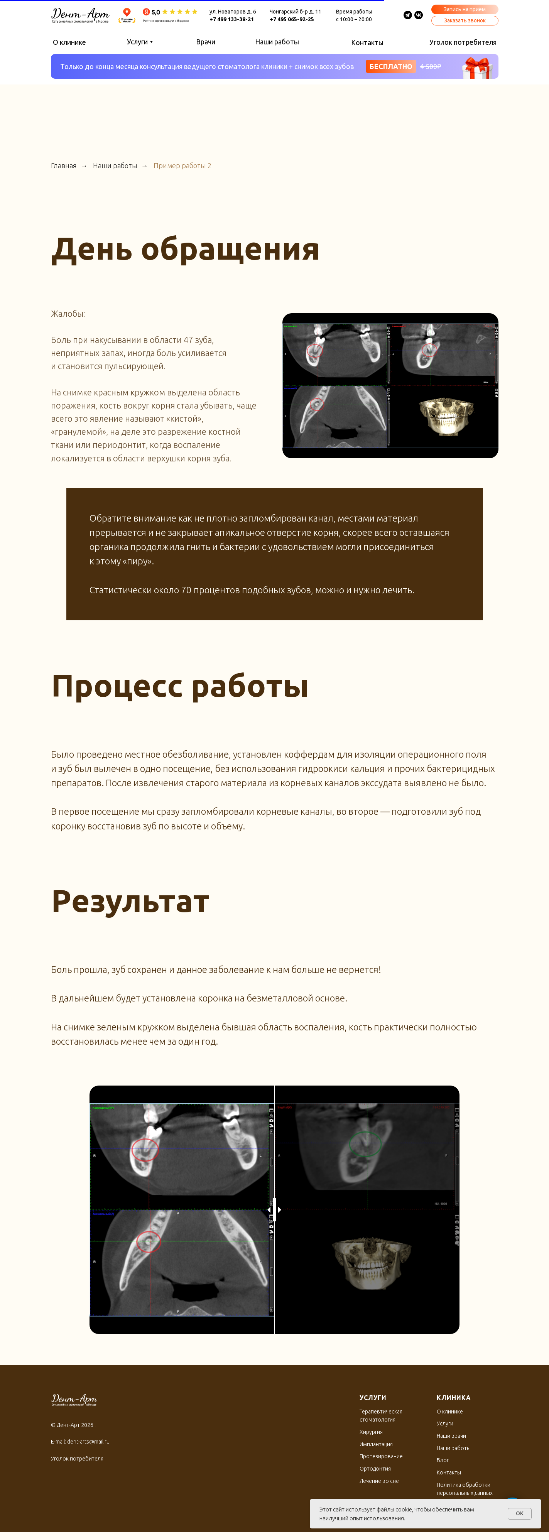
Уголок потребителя (463, 42)
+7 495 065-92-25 (292, 19)
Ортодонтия (375, 1469)
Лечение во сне (379, 1481)
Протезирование (381, 1456)
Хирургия (371, 1432)
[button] (464, 9)
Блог (443, 1460)
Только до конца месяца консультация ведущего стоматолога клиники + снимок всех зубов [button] (207, 66)
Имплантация (376, 1444)
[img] (418, 15)
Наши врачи (451, 1436)
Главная (64, 165)
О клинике (69, 42)
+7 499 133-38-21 (231, 19)
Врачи (205, 42)
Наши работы (277, 42)
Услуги (137, 42)
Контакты (367, 42)
